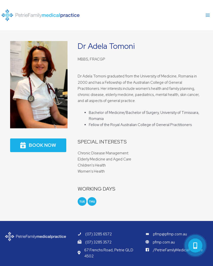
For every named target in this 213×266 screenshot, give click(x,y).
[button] (38, 145)
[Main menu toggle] (207, 15)
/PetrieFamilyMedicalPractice (178, 250)
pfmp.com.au (164, 242)
